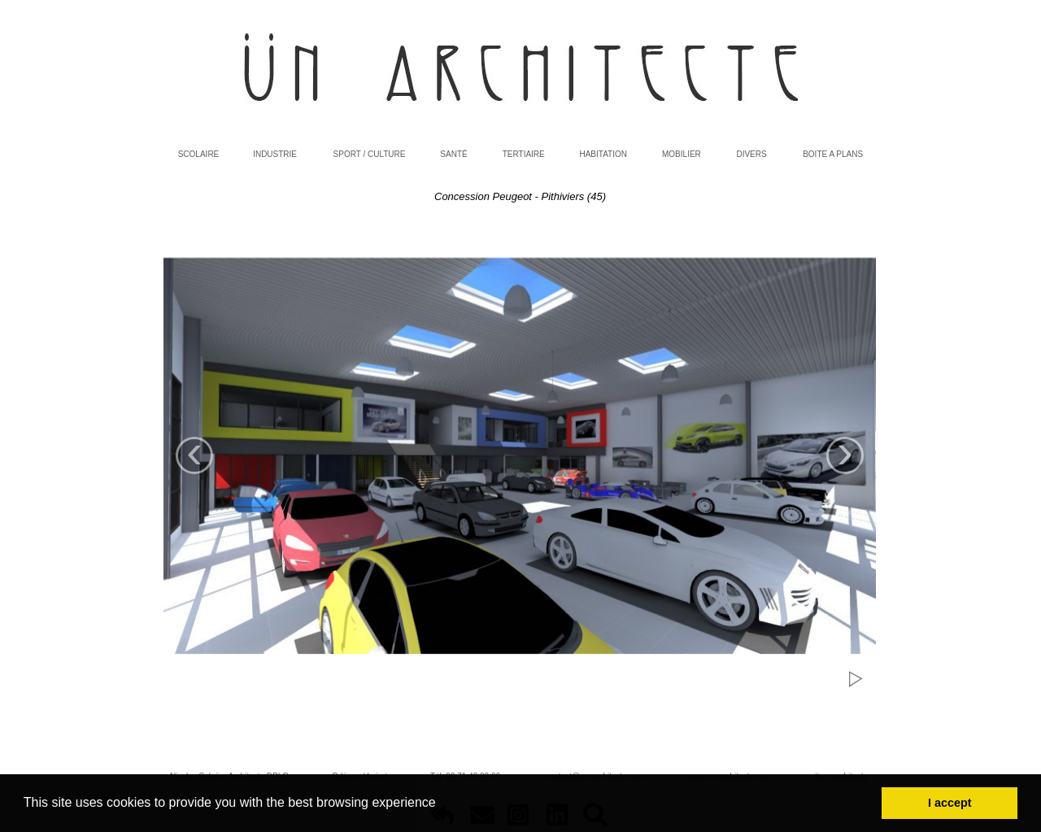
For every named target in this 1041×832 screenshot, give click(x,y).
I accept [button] (950, 802)
